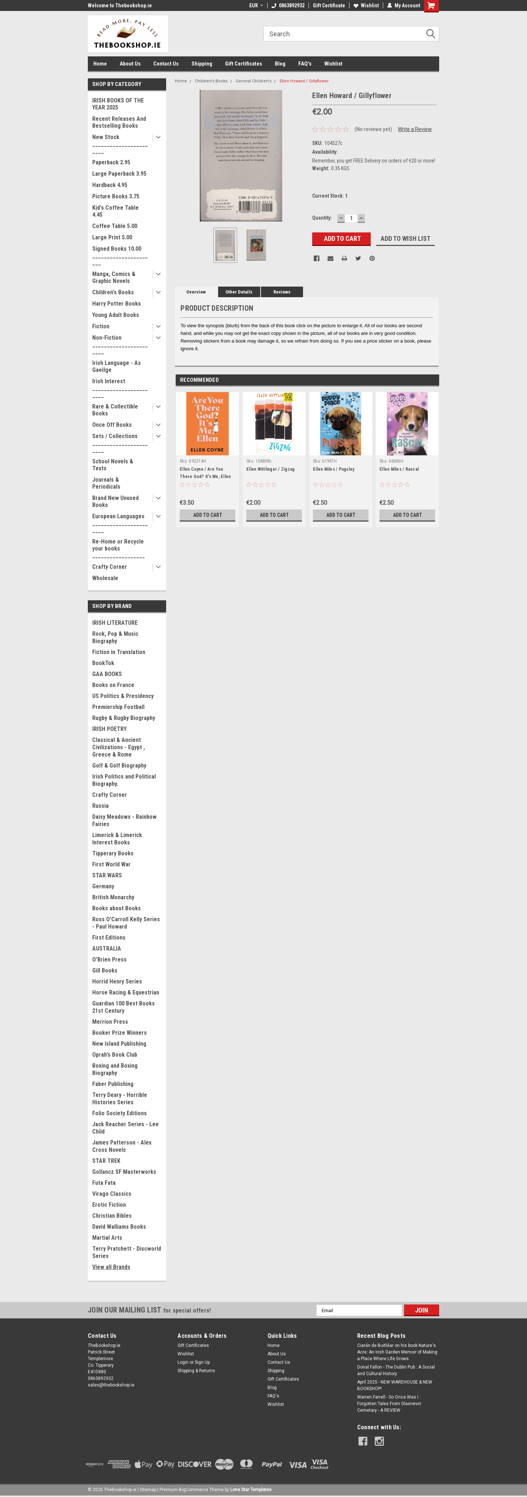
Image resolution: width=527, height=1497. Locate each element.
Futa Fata (104, 1182)
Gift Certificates (243, 63)
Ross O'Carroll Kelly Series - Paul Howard (126, 923)
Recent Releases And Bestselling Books (119, 122)
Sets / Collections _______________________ (120, 443)
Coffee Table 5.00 (114, 226)
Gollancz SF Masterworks (124, 1171)
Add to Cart (207, 515)
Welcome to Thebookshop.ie (120, 5)
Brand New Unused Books (115, 501)
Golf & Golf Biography (119, 765)
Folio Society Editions (119, 1113)
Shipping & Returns (196, 1370)
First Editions (109, 937)
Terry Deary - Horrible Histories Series (119, 1098)
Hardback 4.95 (109, 185)
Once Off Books (112, 424)
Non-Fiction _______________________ (120, 344)
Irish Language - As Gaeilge (116, 366)
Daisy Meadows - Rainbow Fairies (124, 820)
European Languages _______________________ (120, 523)
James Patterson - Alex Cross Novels (122, 1146)
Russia (100, 805)
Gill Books (104, 970)
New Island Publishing (119, 1043)
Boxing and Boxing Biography (115, 1069)
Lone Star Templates (251, 1489)
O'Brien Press (109, 959)
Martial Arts (107, 1237)
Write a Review (415, 129)
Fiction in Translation (118, 652)
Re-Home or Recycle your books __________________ (118, 548)
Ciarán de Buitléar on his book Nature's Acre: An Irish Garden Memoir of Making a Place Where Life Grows (397, 1352)
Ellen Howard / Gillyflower (304, 81)
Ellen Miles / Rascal (399, 469)
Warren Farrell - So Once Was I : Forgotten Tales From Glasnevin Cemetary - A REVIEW (389, 1404)
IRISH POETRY (109, 728)
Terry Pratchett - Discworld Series (126, 1252)
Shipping (201, 63)
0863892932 (288, 5)
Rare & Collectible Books (115, 410)
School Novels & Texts (112, 465)
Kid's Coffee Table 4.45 (115, 211)
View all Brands (111, 1266)
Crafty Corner (109, 566)
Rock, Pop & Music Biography (115, 637)
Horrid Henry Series (117, 981)
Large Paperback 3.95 (119, 173)
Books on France (113, 685)
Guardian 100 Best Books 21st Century (123, 1007)
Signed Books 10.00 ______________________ (120, 255)
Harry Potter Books (116, 303)
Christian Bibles (112, 1215)
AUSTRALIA (106, 948)
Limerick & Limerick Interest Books (117, 839)
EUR (256, 5)
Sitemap (148, 1489)
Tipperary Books (113, 853)
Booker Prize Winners (119, 1032)
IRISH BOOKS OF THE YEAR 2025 (118, 104)
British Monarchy (113, 897)
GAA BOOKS (107, 674)
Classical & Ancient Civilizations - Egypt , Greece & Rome (118, 747)
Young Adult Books (115, 314)
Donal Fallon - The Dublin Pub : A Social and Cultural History (396, 1370)
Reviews (282, 292)
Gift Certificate (329, 5)
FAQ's (304, 63)
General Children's (254, 81)
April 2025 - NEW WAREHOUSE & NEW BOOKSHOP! (394, 1385)
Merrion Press (110, 1021)
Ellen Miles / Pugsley (333, 469)
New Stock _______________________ (120, 144)
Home (100, 63)
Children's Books (113, 292)
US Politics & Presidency (123, 695)
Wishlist (366, 5)
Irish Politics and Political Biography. (124, 780)
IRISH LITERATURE (115, 622)
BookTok (103, 663)
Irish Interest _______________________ (120, 388)
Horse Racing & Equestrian (125, 992)
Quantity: (322, 218)
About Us (130, 63)
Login (182, 1362)
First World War (111, 864)
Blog (280, 63)
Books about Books (116, 908)
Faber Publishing (113, 1083)
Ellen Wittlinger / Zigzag (270, 469)
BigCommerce (193, 1489)
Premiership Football (118, 706)
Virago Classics (111, 1193)
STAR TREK (106, 1160)
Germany (103, 886)
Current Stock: (330, 196)
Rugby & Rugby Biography (123, 717)
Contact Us (166, 63)
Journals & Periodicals (106, 483)
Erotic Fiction (109, 1204)
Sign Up (202, 1362)
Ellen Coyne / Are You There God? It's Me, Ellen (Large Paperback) (205, 476)
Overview (196, 292)
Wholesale (105, 578)
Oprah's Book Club (114, 1054)
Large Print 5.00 (112, 237)
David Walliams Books (119, 1226)
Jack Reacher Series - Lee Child (125, 1128)
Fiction (100, 326)
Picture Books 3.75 (115, 196)
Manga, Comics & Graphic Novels (113, 277)
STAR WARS (107, 875)
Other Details (239, 292)
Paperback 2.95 (111, 162)
